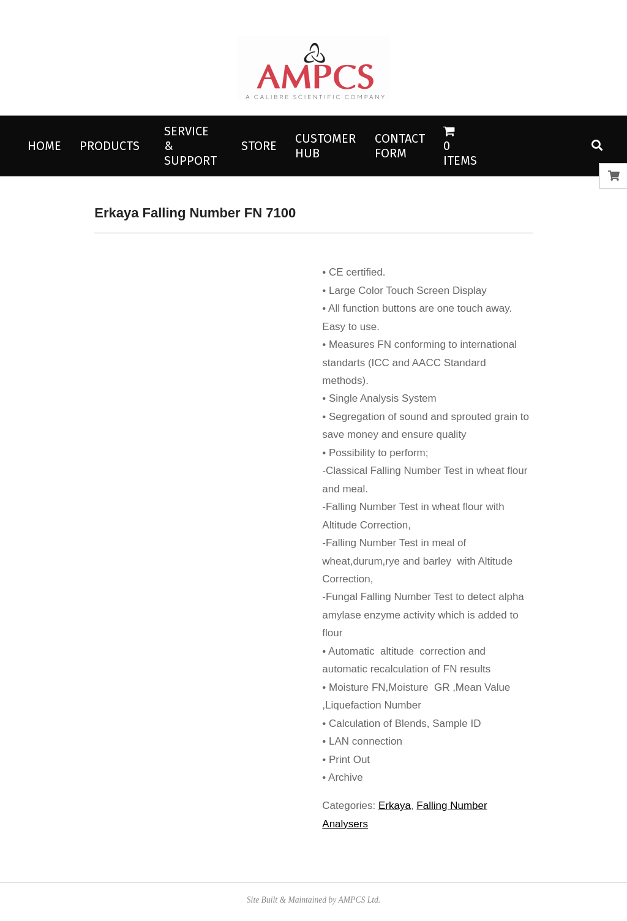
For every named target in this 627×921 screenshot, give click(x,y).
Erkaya (394, 805)
